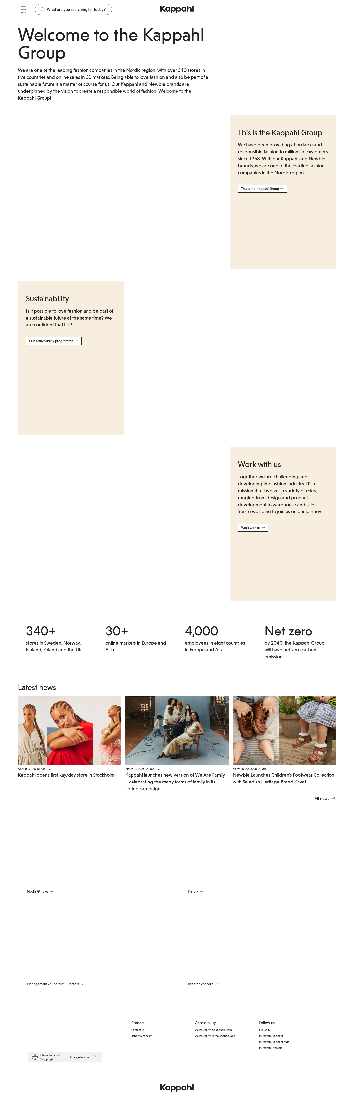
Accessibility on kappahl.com (213, 1029)
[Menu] (23, 9)
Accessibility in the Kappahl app (215, 1035)
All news (325, 797)
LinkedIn (264, 1029)
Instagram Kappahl (271, 1035)
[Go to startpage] (177, 9)
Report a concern (141, 1035)
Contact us (137, 1029)
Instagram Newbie (270, 1047)
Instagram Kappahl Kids (274, 1041)
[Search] (79, 9)
